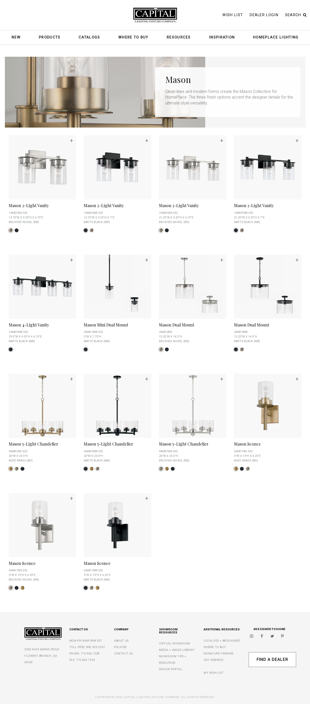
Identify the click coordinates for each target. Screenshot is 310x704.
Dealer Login (264, 15)
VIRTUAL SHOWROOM (174, 643)
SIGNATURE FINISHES (218, 653)
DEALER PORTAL (171, 669)
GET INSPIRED (213, 660)
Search (296, 15)
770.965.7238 (90, 653)
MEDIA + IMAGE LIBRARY (177, 650)
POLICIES (120, 647)
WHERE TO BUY (215, 647)
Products (49, 38)
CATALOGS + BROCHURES (222, 640)
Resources (179, 38)
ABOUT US (121, 640)
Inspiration (222, 38)
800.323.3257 (95, 647)
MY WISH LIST (213, 672)
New (16, 38)
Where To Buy (133, 38)
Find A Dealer (272, 659)
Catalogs (89, 38)
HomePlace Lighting (275, 38)
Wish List (232, 15)
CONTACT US (123, 653)
